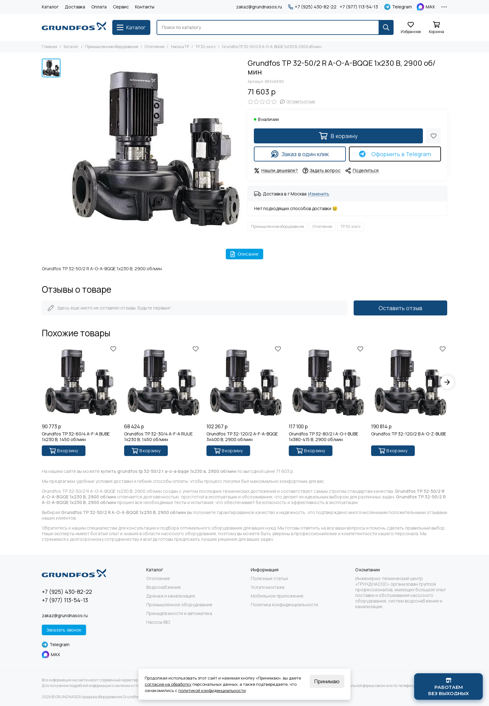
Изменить (318, 194)
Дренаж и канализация (170, 596)
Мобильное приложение (277, 596)
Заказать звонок (63, 630)
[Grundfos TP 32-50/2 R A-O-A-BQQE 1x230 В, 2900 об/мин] (152, 147)
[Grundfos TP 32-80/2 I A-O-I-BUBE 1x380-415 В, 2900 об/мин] (327, 382)
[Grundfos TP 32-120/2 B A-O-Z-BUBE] (409, 382)
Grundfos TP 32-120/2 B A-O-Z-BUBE (408, 434)
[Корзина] (436, 28)
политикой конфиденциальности (212, 690)
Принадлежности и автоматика (179, 613)
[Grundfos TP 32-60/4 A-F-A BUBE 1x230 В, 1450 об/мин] (80, 382)
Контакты (144, 7)
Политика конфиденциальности (284, 605)
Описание (244, 254)
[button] (447, 382)
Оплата (99, 7)
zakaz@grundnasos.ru (259, 7)
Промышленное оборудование (111, 46)
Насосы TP (180, 46)
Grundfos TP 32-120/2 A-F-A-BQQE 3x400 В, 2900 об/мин (242, 436)
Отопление (154, 46)
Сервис (121, 7)
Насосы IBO (158, 622)
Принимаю (327, 681)
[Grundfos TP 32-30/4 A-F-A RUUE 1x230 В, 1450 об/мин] (162, 382)
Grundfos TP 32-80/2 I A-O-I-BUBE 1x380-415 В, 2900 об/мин (323, 436)
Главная (49, 46)
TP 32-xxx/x (205, 46)
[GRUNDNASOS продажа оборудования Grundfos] (74, 27)
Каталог (50, 7)
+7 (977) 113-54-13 (359, 7)
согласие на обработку (168, 684)
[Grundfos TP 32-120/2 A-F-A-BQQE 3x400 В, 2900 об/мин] (244, 382)
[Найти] (386, 27)
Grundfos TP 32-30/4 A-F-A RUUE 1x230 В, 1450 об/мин (158, 436)
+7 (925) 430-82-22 (312, 7)
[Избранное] (411, 28)
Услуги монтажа (267, 587)
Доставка (75, 7)
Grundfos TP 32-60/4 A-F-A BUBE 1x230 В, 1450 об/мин (76, 436)
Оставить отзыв (400, 308)
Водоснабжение (163, 587)
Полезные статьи (269, 578)
